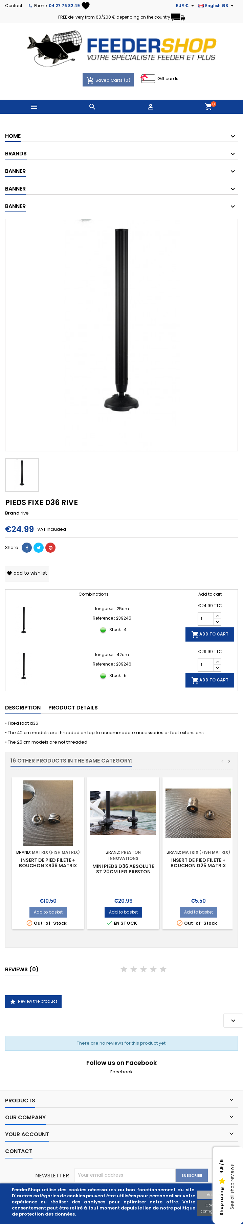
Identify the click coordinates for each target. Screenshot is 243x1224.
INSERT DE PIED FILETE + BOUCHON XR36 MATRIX (48, 863)
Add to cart (209, 634)
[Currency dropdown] (186, 5)
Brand (12, 513)
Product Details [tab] (73, 707)
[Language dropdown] (216, 5)
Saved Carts (105, 80)
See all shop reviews (232, 1187)
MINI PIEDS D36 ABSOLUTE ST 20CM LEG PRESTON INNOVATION (123, 871)
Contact (13, 5)
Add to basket (48, 912)
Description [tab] (23, 707)
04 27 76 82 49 (64, 5)
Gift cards (167, 78)
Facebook (121, 1072)
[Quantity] (206, 619)
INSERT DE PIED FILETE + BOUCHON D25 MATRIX (198, 863)
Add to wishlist (27, 573)
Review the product (33, 1001)
